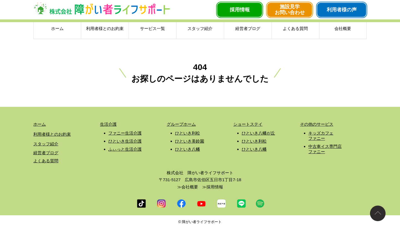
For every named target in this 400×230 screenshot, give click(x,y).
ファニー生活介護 (125, 133)
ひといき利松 (187, 133)
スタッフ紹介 (200, 29)
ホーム (57, 29)
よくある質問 (295, 29)
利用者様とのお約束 (105, 29)
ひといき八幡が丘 (258, 133)
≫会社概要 (187, 186)
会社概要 (342, 29)
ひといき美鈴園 (189, 141)
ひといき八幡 (187, 149)
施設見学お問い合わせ (290, 10)
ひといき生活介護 (125, 141)
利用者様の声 (342, 9)
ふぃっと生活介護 (125, 149)
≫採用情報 (212, 186)
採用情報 (240, 9)
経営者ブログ (248, 29)
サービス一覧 (152, 29)
